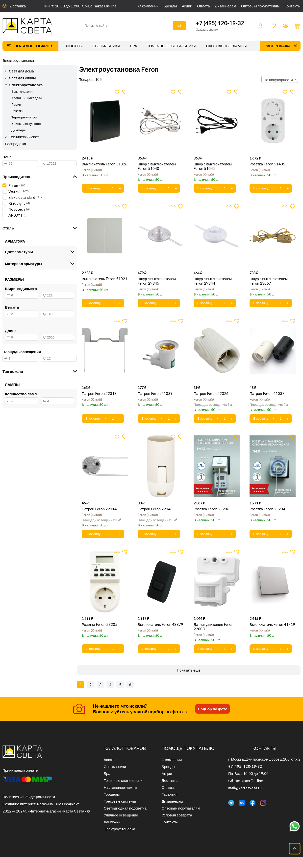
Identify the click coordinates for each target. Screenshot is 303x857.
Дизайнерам (225, 6)
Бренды (170, 6)
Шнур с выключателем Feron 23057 (269, 280)
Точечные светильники (171, 46)
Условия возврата (177, 815)
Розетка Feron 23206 (211, 509)
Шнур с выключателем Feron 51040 (157, 166)
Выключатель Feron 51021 (104, 278)
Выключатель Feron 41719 (272, 624)
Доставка (18, 6)
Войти (260, 26)
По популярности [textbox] (278, 79)
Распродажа (278, 46)
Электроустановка (18, 60)
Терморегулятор (24, 117)
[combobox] (279, 79)
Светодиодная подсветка (125, 808)
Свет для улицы (22, 78)
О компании (148, 6)
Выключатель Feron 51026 (104, 164)
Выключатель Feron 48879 (160, 624)
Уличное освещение (121, 815)
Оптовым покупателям (260, 6)
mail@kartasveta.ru (245, 788)
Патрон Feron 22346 (155, 509)
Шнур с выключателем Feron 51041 (213, 166)
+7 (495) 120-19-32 (220, 23)
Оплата (203, 6)
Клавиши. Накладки (26, 98)
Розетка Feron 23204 (267, 509)
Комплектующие (28, 124)
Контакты (292, 6)
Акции (187, 6)
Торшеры (112, 794)
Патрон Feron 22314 (99, 509)
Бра (133, 46)
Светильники (106, 46)
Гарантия (169, 794)
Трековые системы (120, 801)
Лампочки (112, 822)
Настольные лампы (226, 46)
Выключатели (21, 91)
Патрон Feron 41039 (155, 393)
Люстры (74, 46)
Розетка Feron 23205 (99, 624)
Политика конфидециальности (28, 796)
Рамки (16, 104)
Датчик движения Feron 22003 (213, 626)
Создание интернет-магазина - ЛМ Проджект (40, 804)
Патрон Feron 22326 (211, 393)
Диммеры (18, 130)
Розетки (17, 111)
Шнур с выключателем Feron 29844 (213, 280)
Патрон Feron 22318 (99, 393)
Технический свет (24, 137)
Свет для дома (21, 71)
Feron (92, 170)
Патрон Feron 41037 (267, 393)
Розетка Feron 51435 (267, 164)
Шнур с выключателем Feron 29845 (157, 280)
